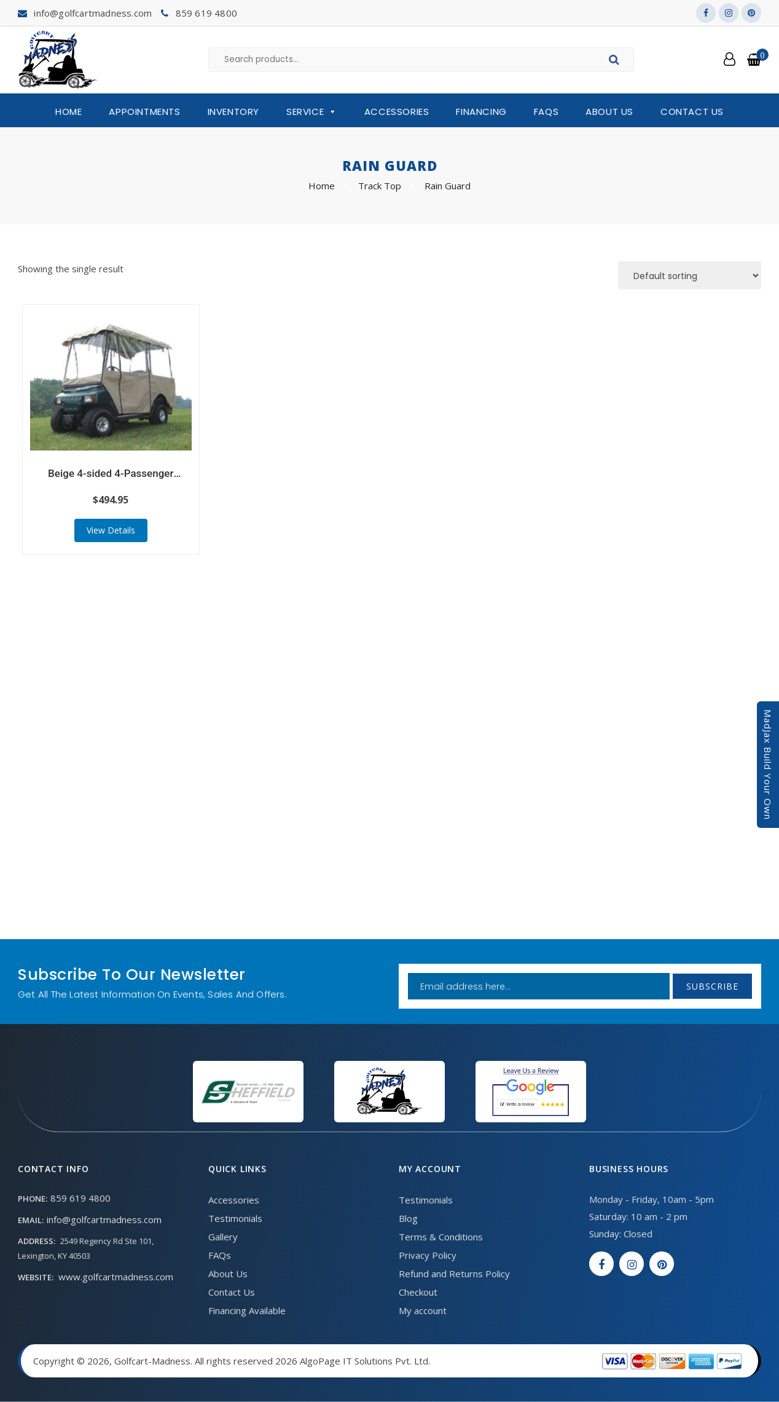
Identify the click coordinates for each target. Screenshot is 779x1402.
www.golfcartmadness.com (115, 1276)
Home (68, 111)
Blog (408, 1218)
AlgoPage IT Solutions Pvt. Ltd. (365, 1361)
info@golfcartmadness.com (93, 13)
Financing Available (247, 1310)
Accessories (396, 111)
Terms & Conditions (441, 1237)
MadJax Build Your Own (768, 764)
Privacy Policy (427, 1255)
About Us (609, 111)
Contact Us (692, 111)
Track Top (379, 185)
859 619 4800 (206, 13)
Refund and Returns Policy (454, 1273)
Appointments (144, 111)
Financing (481, 111)
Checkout (418, 1292)
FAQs (546, 111)
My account (423, 1310)
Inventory (233, 111)
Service (311, 112)
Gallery (223, 1237)
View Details (111, 530)
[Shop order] (689, 275)
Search (616, 61)
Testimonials (235, 1218)
